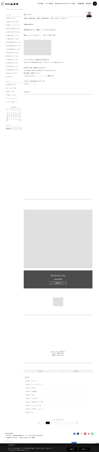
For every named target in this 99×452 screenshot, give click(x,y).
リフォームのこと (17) (12, 98)
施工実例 (40, 4)
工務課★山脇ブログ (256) (12, 38)
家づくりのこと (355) (11, 88)
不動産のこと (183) (11, 95)
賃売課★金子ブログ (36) (12, 56)
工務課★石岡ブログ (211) (12, 35)
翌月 (20, 120)
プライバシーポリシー (40, 448)
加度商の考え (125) (11, 84)
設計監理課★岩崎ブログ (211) (14, 42)
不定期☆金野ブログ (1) (12, 66)
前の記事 (40, 371)
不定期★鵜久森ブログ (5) (12, 69)
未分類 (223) (9, 76)
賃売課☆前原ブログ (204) (12, 52)
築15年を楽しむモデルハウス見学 (65, 4)
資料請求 (88, 4)
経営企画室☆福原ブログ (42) (13, 28)
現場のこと (65, 18)
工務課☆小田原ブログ (55, 18)
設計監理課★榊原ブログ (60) (13, 45)
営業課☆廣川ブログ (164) (12, 21)
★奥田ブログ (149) (11, 18)
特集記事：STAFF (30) (12, 73)
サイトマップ (9, 440)
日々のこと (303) (10, 101)
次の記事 (76, 371)
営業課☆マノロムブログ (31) (13, 25)
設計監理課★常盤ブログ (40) (13, 49)
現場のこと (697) (10, 91)
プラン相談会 (49, 4)
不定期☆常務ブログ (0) (12, 63)
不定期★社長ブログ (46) (12, 59)
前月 (7, 120)
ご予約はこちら (58, 283)
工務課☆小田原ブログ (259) (13, 32)
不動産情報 (80, 4)
